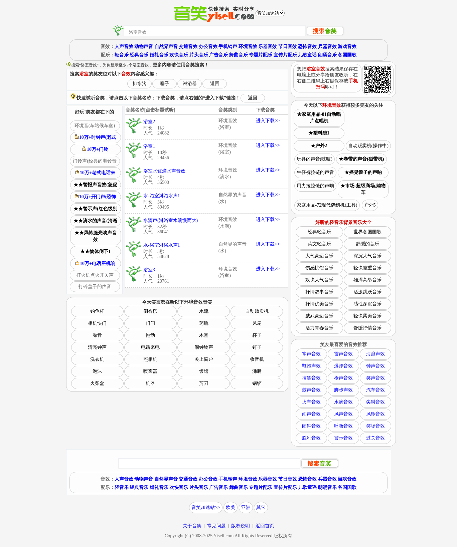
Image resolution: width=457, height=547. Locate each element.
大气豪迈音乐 (319, 255)
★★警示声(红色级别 (95, 208)
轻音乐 (122, 54)
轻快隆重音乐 (367, 267)
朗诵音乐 (327, 54)
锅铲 (257, 383)
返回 (214, 83)
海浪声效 (375, 353)
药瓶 (203, 323)
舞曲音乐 (238, 54)
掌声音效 (311, 353)
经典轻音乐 (319, 231)
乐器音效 (267, 46)
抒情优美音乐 (319, 303)
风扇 (257, 323)
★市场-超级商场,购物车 (362, 189)
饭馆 (203, 371)
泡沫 (97, 371)
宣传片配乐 (285, 54)
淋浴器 (190, 83)
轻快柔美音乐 (367, 315)
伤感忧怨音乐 (319, 267)
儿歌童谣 (307, 54)
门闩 (150, 323)
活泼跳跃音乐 (367, 291)
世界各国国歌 (367, 231)
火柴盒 (97, 383)
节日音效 (287, 46)
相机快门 (97, 323)
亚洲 (246, 507)
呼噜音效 (343, 426)
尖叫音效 (375, 401)
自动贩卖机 (257, 311)
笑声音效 (375, 377)
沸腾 (257, 371)
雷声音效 (343, 353)
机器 (150, 383)
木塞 (203, 335)
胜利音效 (311, 438)
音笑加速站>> (205, 507)
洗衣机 (97, 359)
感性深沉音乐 (367, 303)
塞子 (164, 83)
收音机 (257, 359)
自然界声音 (166, 46)
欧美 (230, 507)
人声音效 (124, 46)
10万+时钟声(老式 (95, 137)
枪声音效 (343, 377)
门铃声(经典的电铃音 (95, 161)
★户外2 (319, 145)
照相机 (150, 359)
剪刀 (203, 383)
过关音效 (375, 438)
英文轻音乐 (319, 243)
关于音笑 (192, 525)
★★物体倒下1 (95, 251)
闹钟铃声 (203, 347)
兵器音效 (327, 46)
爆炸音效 (343, 365)
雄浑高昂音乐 (367, 279)
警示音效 (343, 438)
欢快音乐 (178, 54)
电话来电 (150, 347)
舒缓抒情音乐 (367, 327)
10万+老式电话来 (95, 172)
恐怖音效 (307, 46)
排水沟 (140, 83)
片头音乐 (198, 54)
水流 (203, 311)
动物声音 (143, 46)
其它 (261, 507)
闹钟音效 (311, 426)
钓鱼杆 (97, 311)
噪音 (97, 335)
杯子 (257, 335)
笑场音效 (375, 426)
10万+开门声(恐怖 (95, 196)
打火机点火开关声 (95, 275)
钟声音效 (375, 365)
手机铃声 (227, 46)
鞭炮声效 (311, 365)
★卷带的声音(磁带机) (361, 159)
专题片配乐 (260, 54)
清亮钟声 (97, 347)
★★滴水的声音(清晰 (95, 220)
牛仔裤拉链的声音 (315, 172)
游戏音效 (347, 46)
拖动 (150, 335)
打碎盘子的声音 (95, 286)
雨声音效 (311, 414)
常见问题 (216, 525)
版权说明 (240, 525)
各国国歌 (347, 54)
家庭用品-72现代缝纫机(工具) (327, 205)
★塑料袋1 (318, 132)
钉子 (257, 347)
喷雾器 (150, 371)
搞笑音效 (311, 377)
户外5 (370, 205)
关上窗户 (203, 359)
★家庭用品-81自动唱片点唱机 (319, 117)
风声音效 (343, 414)
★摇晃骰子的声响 (363, 172)
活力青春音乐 (319, 327)
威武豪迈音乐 (319, 315)
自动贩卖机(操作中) (368, 145)
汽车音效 (375, 389)
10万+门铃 (95, 149)
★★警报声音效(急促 (95, 184)
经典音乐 (139, 54)
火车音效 (311, 401)
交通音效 (188, 46)
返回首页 (265, 525)
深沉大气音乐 (367, 255)
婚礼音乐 (159, 54)
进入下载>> (268, 120)
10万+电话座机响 (95, 263)
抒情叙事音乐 (319, 291)
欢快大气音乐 (319, 279)
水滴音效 (343, 401)
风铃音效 (375, 414)
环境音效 (248, 46)
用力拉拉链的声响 (315, 185)
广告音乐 (218, 54)
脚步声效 (343, 389)
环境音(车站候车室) (94, 125)
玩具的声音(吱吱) (314, 159)
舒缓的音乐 (367, 243)
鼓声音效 (311, 389)
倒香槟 (150, 311)
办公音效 (208, 46)
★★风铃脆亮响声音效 (95, 236)
